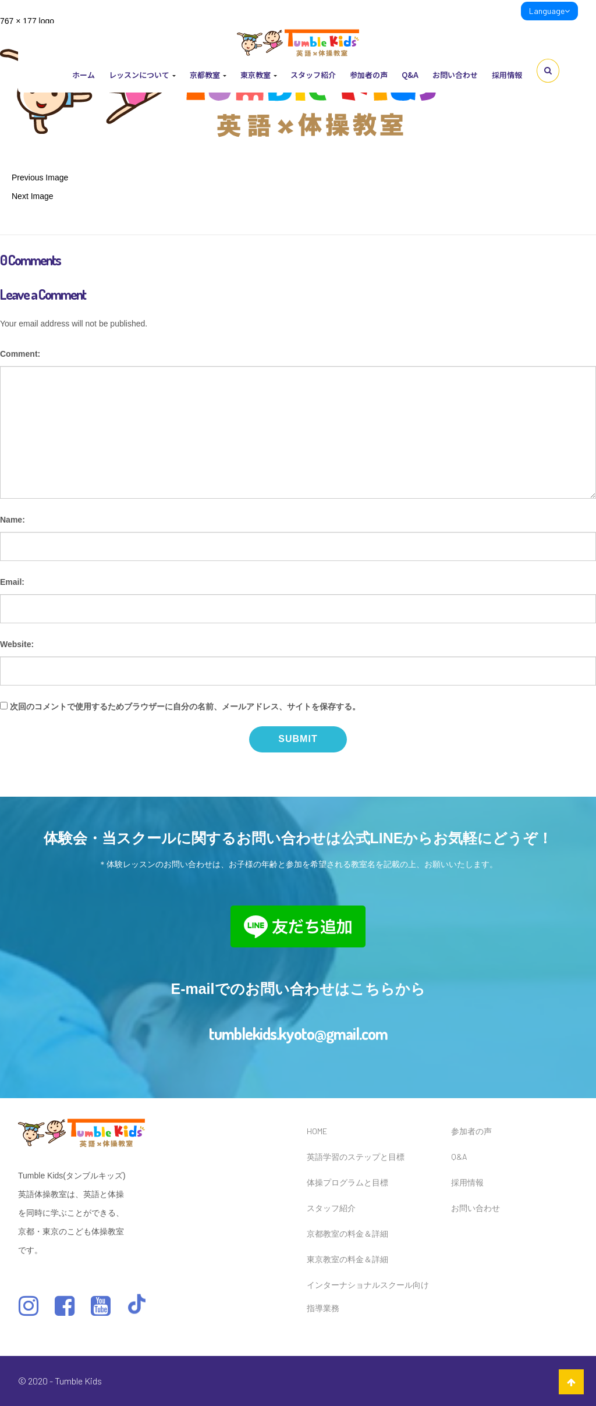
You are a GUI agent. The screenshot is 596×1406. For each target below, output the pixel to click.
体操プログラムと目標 (347, 1182)
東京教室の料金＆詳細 (347, 1259)
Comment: (20, 353)
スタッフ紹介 (313, 74)
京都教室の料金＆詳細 (347, 1233)
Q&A (410, 74)
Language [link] (549, 11)
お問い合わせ (455, 74)
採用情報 (507, 74)
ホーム (83, 74)
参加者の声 (369, 74)
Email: (12, 582)
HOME (317, 1131)
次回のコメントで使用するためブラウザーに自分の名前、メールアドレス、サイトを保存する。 (185, 706)
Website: (17, 644)
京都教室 (208, 74)
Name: (12, 519)
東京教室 (258, 74)
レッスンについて (142, 74)
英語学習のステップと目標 (356, 1157)
